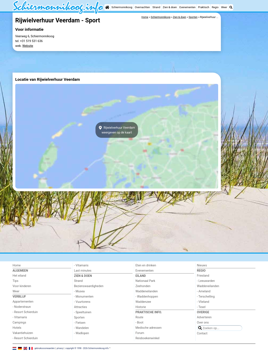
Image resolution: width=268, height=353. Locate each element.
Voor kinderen (22, 286)
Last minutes (82, 270)
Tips (15, 281)
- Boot (139, 322)
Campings (19, 322)
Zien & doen (170, 7)
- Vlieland (203, 302)
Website (27, 46)
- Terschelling (206, 296)
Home (17, 265)
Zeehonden (143, 286)
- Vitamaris (20, 317)
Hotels (17, 328)
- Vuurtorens (82, 302)
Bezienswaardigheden (88, 286)
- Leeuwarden (206, 281)
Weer (224, 7)
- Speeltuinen (82, 312)
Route (139, 317)
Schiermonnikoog (121, 7)
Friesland (203, 275)
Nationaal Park (145, 281)
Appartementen (23, 301)
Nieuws (202, 265)
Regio (215, 7)
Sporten (79, 317)
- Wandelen (81, 328)
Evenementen (187, 7)
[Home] (107, 7)
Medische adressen (148, 328)
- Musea (79, 291)
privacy (60, 348)
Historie (140, 307)
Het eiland (19, 275)
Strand (156, 7)
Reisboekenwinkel (147, 338)
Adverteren (204, 317)
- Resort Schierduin (25, 312)
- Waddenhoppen (146, 296)
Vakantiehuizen (23, 333)
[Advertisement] (238, 75)
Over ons (203, 322)
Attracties (80, 307)
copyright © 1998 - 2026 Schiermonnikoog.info (87, 348)
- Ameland (204, 291)
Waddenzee (143, 302)
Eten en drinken (145, 265)
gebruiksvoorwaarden (45, 348)
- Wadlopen (81, 333)
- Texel (201, 307)
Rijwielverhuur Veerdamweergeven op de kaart (116, 130)
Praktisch (203, 7)
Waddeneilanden (146, 291)
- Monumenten (84, 296)
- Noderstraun (22, 307)
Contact (202, 333)
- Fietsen (79, 323)
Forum (139, 333)
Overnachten (142, 7)
